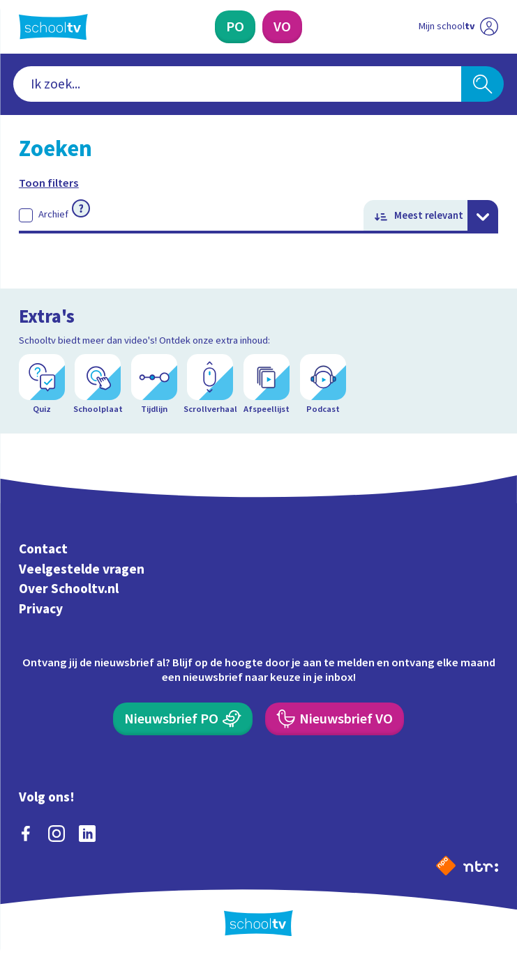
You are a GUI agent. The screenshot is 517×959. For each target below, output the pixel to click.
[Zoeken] (482, 84)
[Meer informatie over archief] (81, 208)
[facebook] (25, 833)
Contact (43, 549)
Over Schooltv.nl (69, 589)
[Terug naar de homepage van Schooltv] (53, 27)
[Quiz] (42, 384)
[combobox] (237, 84)
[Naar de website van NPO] (445, 865)
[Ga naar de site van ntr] (480, 865)
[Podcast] (323, 384)
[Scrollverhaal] (210, 384)
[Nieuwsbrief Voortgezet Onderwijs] (334, 719)
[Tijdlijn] (154, 384)
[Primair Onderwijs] (235, 26)
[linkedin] (87, 833)
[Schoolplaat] (98, 384)
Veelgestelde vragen (81, 569)
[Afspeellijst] (266, 384)
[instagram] (56, 833)
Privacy (41, 609)
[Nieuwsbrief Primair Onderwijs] (183, 719)
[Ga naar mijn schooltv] (458, 26)
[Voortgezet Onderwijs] (281, 26)
